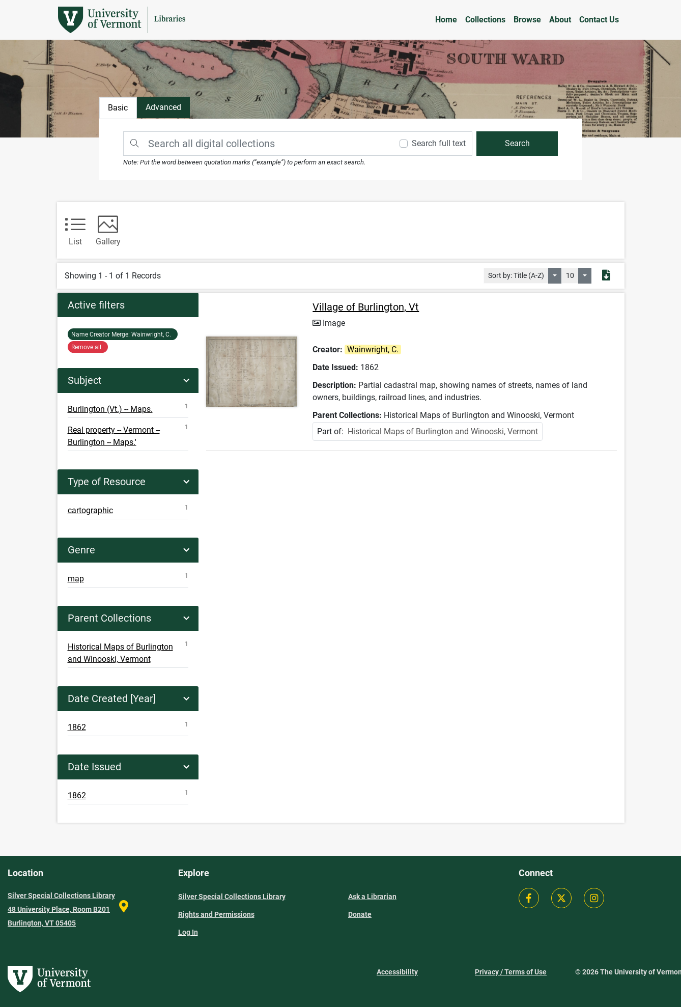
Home (446, 19)
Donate (360, 914)
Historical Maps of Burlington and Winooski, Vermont (128, 652)
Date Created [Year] (112, 698)
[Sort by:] (554, 276)
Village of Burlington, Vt (367, 311)
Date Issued (94, 767)
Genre (81, 550)
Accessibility (397, 972)
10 (570, 275)
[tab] (167, 108)
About (560, 19)
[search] (513, 143)
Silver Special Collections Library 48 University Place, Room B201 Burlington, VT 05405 (61, 909)
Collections (485, 19)
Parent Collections (109, 618)
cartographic (128, 509)
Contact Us (599, 19)
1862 (128, 726)
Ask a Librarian (372, 896)
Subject (85, 380)
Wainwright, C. (122, 334)
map (128, 577)
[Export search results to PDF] (606, 276)
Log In (188, 932)
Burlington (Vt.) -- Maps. (128, 408)
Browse (527, 19)
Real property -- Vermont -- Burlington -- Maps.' (128, 435)
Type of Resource (107, 481)
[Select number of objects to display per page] (584, 276)
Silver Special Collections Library (232, 896)
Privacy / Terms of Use (511, 972)
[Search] (257, 143)
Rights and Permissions (216, 914)
